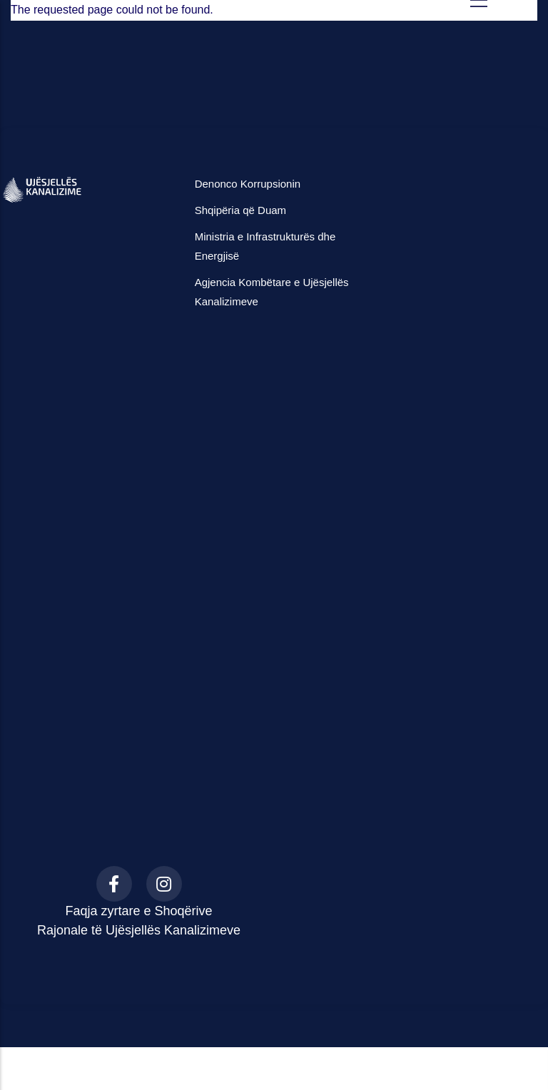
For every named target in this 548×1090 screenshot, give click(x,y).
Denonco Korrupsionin (247, 184)
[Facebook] (114, 884)
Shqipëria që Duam (240, 210)
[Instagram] (164, 884)
